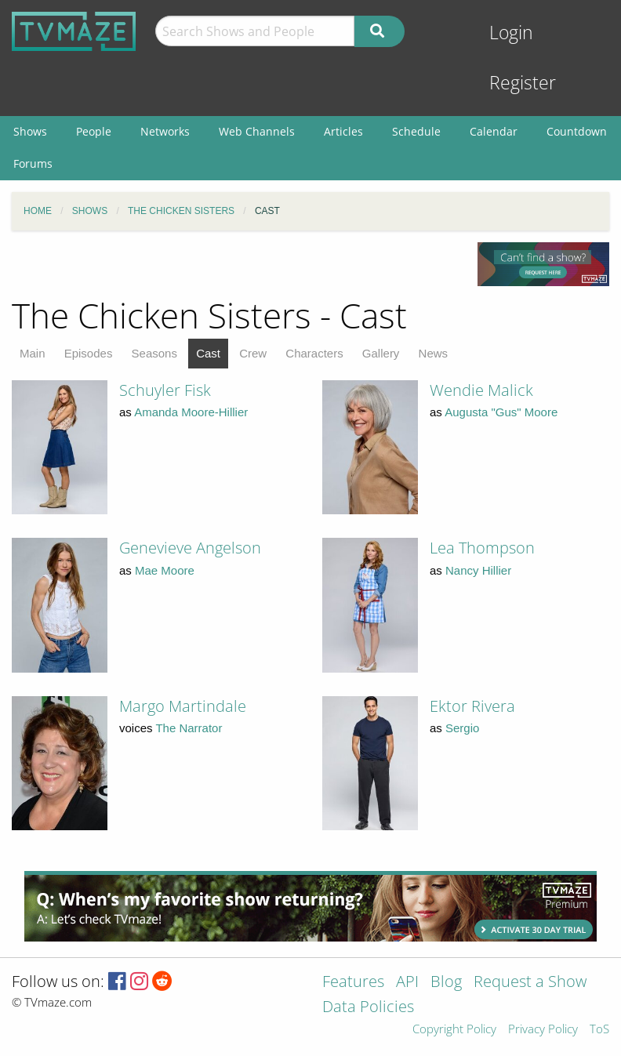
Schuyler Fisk (165, 390)
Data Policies (368, 1008)
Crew (253, 353)
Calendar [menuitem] (494, 131)
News (433, 353)
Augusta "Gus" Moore (501, 412)
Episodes (88, 353)
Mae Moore (164, 570)
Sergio (462, 728)
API (407, 983)
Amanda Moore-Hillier (191, 412)
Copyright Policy (454, 1029)
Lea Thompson (482, 547)
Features (353, 983)
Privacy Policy (543, 1029)
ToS (599, 1029)
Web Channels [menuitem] (257, 131)
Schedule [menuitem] (416, 131)
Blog (446, 983)
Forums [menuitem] (33, 163)
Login (511, 32)
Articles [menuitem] (343, 131)
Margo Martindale (182, 706)
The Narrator (188, 728)
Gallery (381, 353)
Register (522, 83)
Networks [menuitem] (165, 131)
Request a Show (530, 983)
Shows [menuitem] (30, 131)
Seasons (154, 353)
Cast (208, 353)
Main (32, 353)
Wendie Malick (481, 390)
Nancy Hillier (478, 570)
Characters (314, 353)
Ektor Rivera (472, 706)
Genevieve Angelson (190, 547)
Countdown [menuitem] (577, 131)
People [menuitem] (93, 131)
